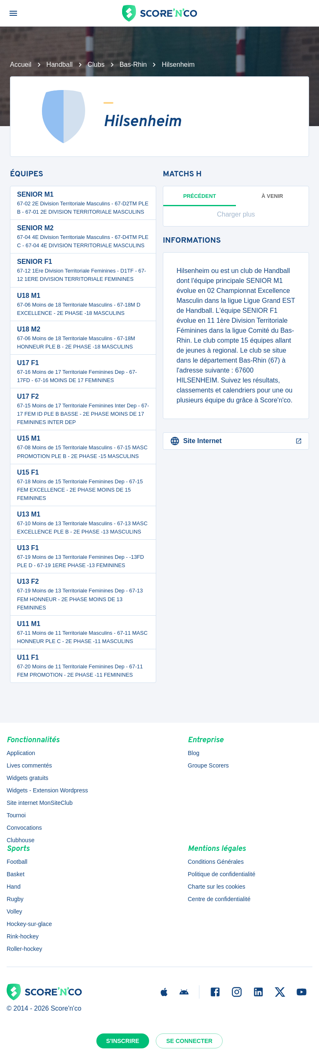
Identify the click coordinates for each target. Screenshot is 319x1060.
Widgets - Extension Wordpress (47, 790)
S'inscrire (123, 1041)
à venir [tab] (272, 196)
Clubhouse (20, 840)
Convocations (24, 827)
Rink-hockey (23, 936)
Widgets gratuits (27, 778)
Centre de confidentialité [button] (219, 899)
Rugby (15, 899)
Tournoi (16, 815)
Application (21, 753)
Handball (60, 64)
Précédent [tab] (199, 199)
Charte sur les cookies (216, 886)
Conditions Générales (216, 861)
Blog (193, 753)
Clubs (96, 64)
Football (17, 861)
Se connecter (189, 1041)
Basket (16, 874)
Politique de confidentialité (221, 874)
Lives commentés (29, 765)
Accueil (21, 64)
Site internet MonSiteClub (40, 802)
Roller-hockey (24, 948)
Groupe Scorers (208, 765)
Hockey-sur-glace (29, 924)
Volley (14, 911)
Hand (13, 886)
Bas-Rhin (133, 64)
